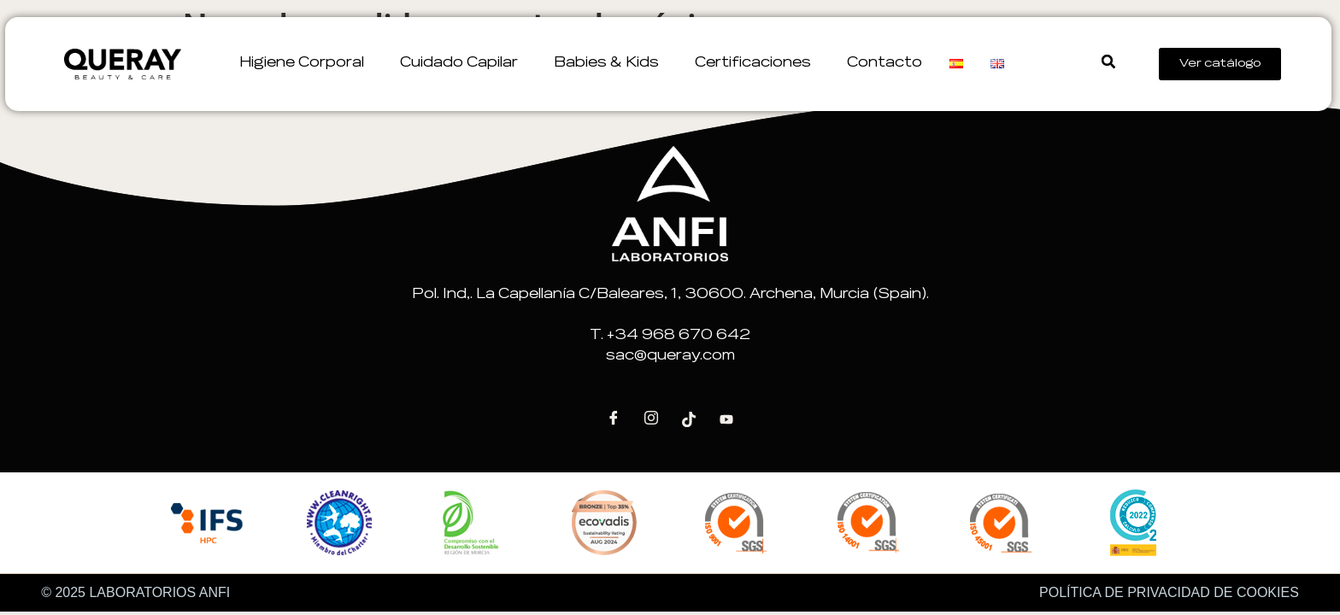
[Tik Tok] (689, 419)
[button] (1104, 61)
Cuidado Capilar (463, 63)
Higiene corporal (306, 63)
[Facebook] (613, 419)
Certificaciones (757, 63)
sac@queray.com (670, 356)
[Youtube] (726, 419)
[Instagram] (651, 419)
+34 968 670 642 (678, 336)
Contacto (884, 63)
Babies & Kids (610, 63)
